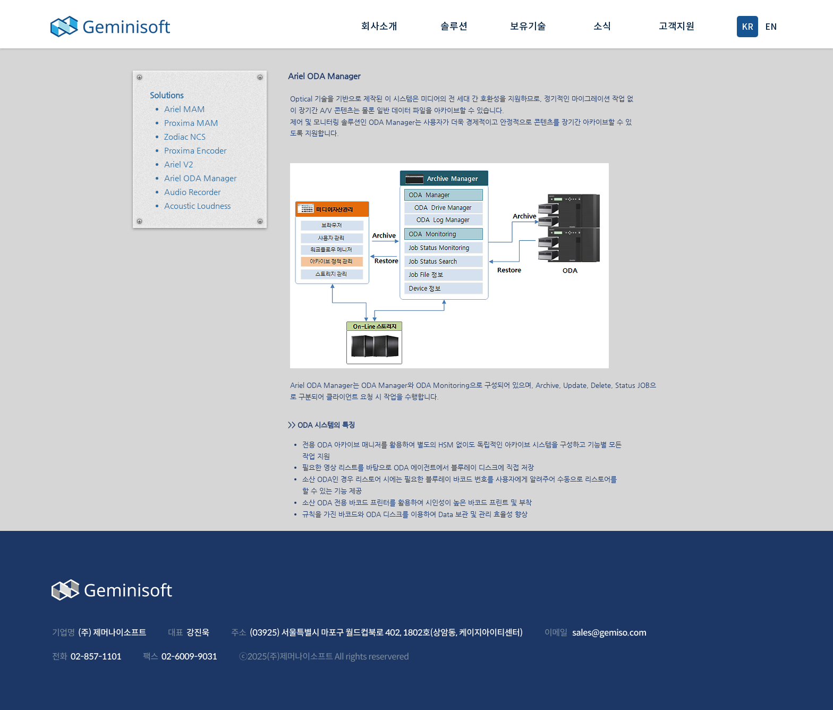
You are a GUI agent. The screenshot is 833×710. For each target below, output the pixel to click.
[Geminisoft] (110, 26)
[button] (379, 26)
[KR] (747, 26)
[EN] (770, 26)
